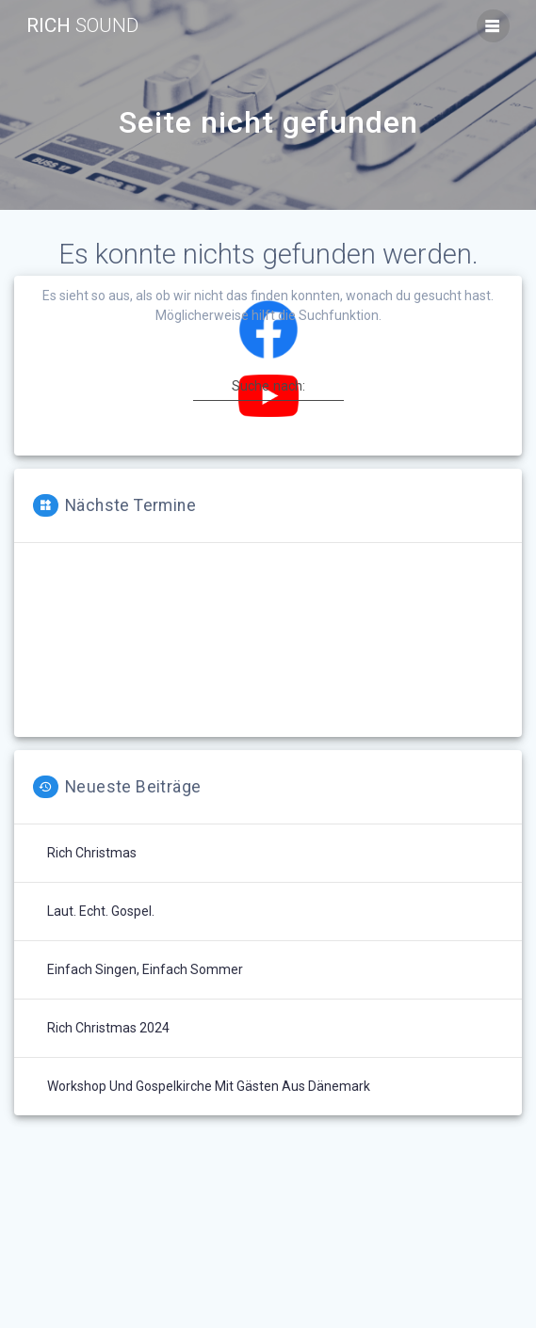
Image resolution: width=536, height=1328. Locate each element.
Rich (82, 26)
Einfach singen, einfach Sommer (145, 969)
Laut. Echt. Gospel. (100, 911)
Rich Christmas (92, 852)
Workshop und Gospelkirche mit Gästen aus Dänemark (208, 1086)
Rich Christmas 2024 (108, 1027)
